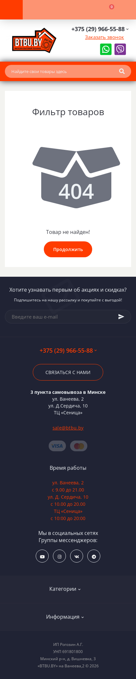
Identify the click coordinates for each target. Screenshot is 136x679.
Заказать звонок (104, 37)
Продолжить (68, 249)
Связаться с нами (68, 372)
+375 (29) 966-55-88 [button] (68, 350)
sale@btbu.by (68, 428)
